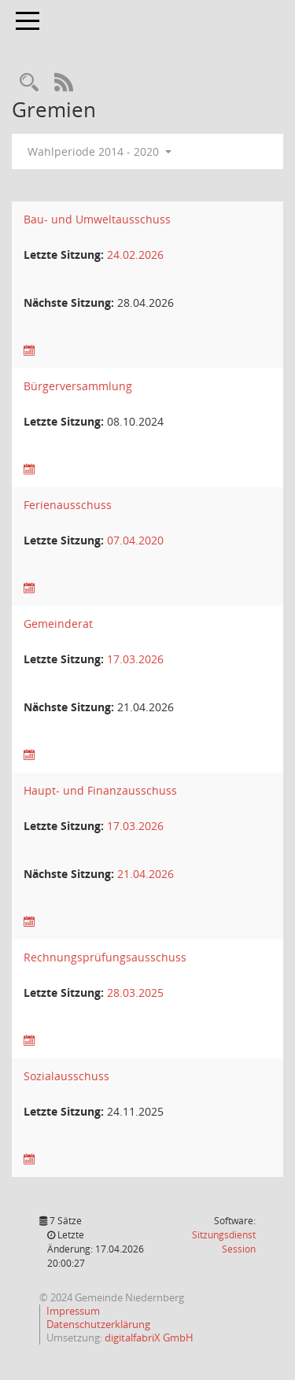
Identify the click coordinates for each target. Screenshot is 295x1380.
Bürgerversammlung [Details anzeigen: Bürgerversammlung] (78, 385)
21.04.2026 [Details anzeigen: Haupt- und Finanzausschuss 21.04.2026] (145, 873)
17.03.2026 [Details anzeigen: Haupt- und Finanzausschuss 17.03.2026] (135, 825)
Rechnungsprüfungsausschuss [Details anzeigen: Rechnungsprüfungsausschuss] (105, 957)
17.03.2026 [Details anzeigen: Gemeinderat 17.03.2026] (135, 658)
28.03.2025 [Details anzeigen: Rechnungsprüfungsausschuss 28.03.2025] (135, 992)
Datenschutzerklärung (98, 1324)
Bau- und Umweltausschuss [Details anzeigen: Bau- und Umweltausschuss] (97, 219)
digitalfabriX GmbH (149, 1337)
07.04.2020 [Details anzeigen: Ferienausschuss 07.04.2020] (135, 540)
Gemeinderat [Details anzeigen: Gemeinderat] (58, 623)
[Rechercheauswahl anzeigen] (29, 83)
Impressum (73, 1311)
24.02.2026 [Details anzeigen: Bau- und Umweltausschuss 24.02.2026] (135, 254)
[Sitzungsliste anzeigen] (29, 350)
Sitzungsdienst (224, 1242)
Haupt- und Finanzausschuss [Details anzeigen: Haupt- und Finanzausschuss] (100, 790)
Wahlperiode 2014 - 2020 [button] (99, 151)
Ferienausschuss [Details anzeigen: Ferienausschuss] (68, 504)
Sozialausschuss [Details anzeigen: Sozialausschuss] (66, 1075)
